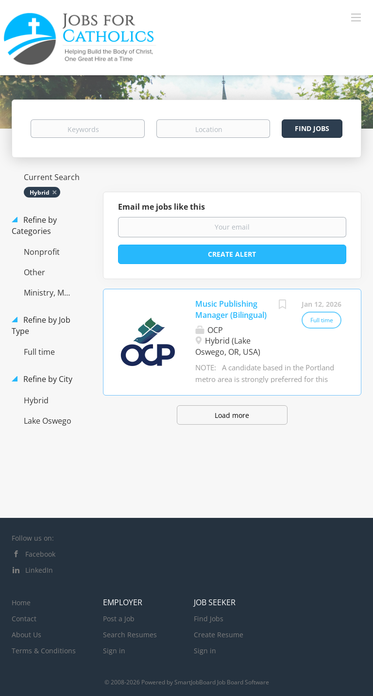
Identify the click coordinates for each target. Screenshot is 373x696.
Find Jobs (312, 128)
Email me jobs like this (161, 206)
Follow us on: (33, 538)
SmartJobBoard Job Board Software (221, 682)
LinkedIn (39, 570)
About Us (26, 634)
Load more (232, 415)
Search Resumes (130, 634)
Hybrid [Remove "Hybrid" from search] (40, 192)
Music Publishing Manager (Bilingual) (231, 309)
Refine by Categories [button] (34, 225)
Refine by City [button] (46, 379)
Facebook (40, 554)
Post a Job (119, 618)
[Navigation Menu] (356, 17)
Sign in (114, 650)
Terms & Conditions (44, 650)
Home (21, 602)
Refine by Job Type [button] (41, 325)
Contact (24, 618)
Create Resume (218, 634)
